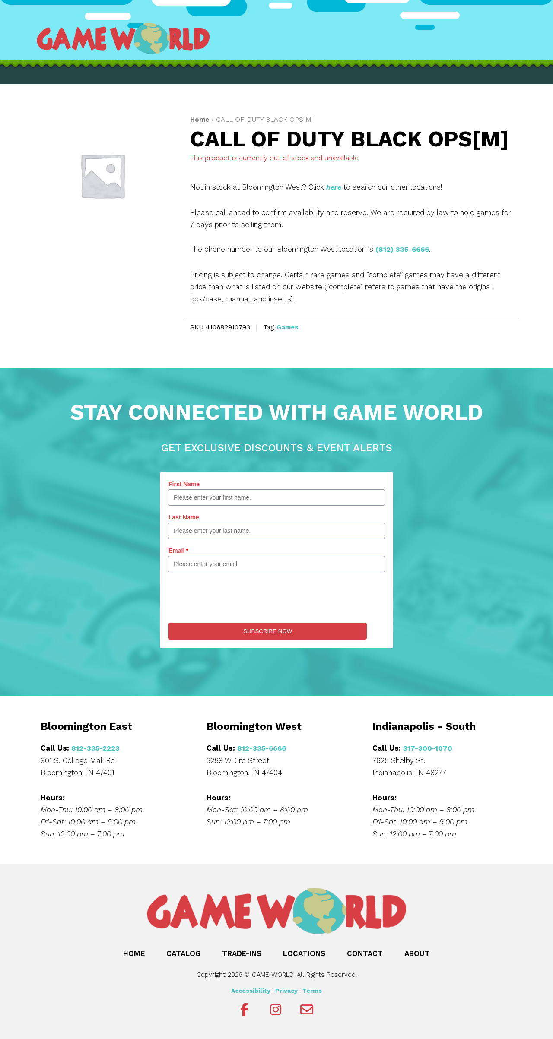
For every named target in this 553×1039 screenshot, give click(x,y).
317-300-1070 (428, 747)
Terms (312, 989)
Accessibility (250, 989)
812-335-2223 (96, 747)
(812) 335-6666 (403, 249)
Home (200, 119)
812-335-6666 (263, 747)
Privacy (286, 989)
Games (288, 327)
